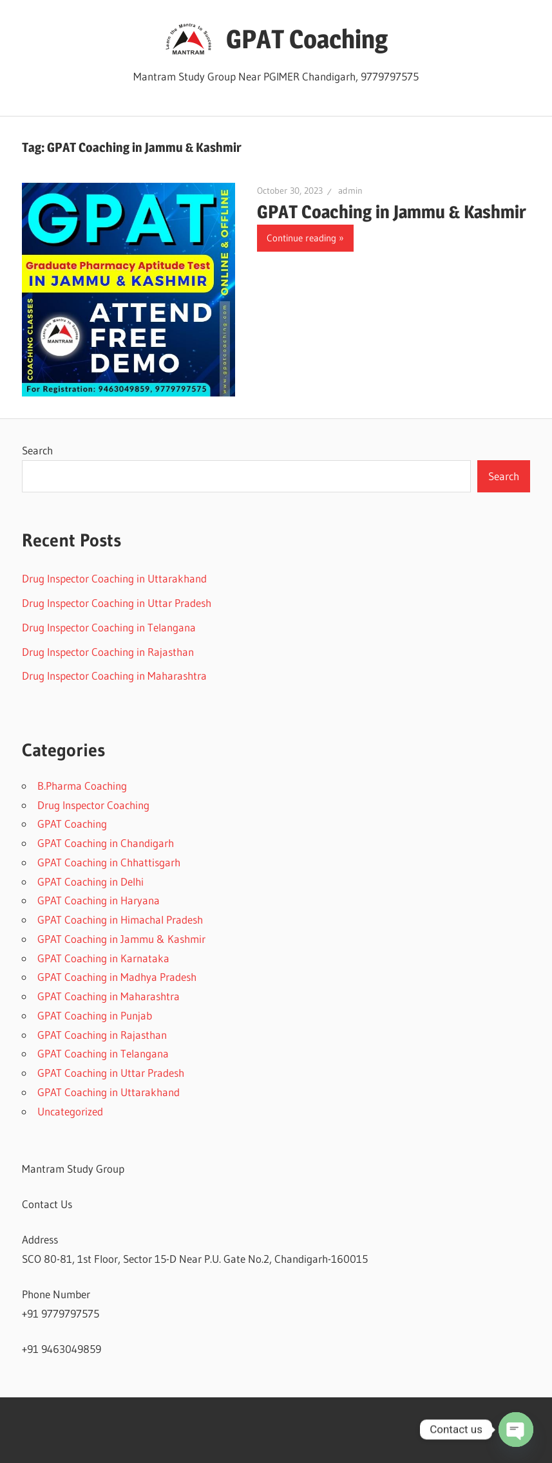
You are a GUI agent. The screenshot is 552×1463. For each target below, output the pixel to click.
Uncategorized (70, 1111)
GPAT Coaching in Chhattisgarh (108, 862)
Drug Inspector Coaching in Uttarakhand (114, 578)
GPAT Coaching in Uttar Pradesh (110, 1072)
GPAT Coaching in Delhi (90, 881)
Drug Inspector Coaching (93, 805)
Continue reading (301, 238)
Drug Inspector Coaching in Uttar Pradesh (116, 603)
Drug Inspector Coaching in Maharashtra (114, 675)
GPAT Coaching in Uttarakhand (108, 1092)
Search (37, 450)
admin (350, 190)
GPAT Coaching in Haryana (98, 900)
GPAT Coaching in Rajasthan (102, 1034)
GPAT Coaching (307, 39)
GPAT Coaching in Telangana (103, 1053)
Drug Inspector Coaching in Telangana (109, 627)
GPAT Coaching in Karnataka (103, 958)
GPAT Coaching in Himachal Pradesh (120, 919)
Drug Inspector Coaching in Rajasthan (108, 651)
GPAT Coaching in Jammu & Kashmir (391, 212)
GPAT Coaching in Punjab (94, 1015)
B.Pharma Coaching (82, 785)
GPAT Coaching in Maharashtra (108, 996)
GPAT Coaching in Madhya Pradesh (116, 976)
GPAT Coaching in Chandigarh (105, 843)
